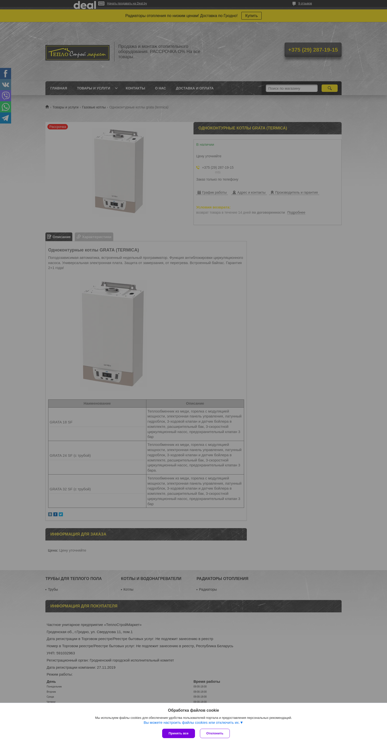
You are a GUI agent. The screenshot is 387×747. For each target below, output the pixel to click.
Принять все (179, 733)
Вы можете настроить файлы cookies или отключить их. (192, 722)
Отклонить (214, 733)
